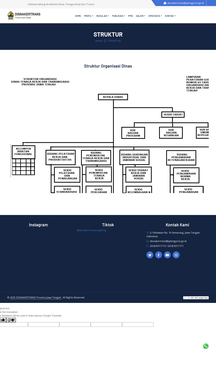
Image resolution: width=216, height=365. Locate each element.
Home (78, 15)
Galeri (140, 15)
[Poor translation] (11, 320)
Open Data (154, 15)
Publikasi (117, 15)
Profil (88, 15)
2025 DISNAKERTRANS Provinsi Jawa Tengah (36, 297)
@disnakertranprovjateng (91, 230)
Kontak (169, 15)
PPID (130, 15)
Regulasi (101, 15)
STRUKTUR (114, 40)
